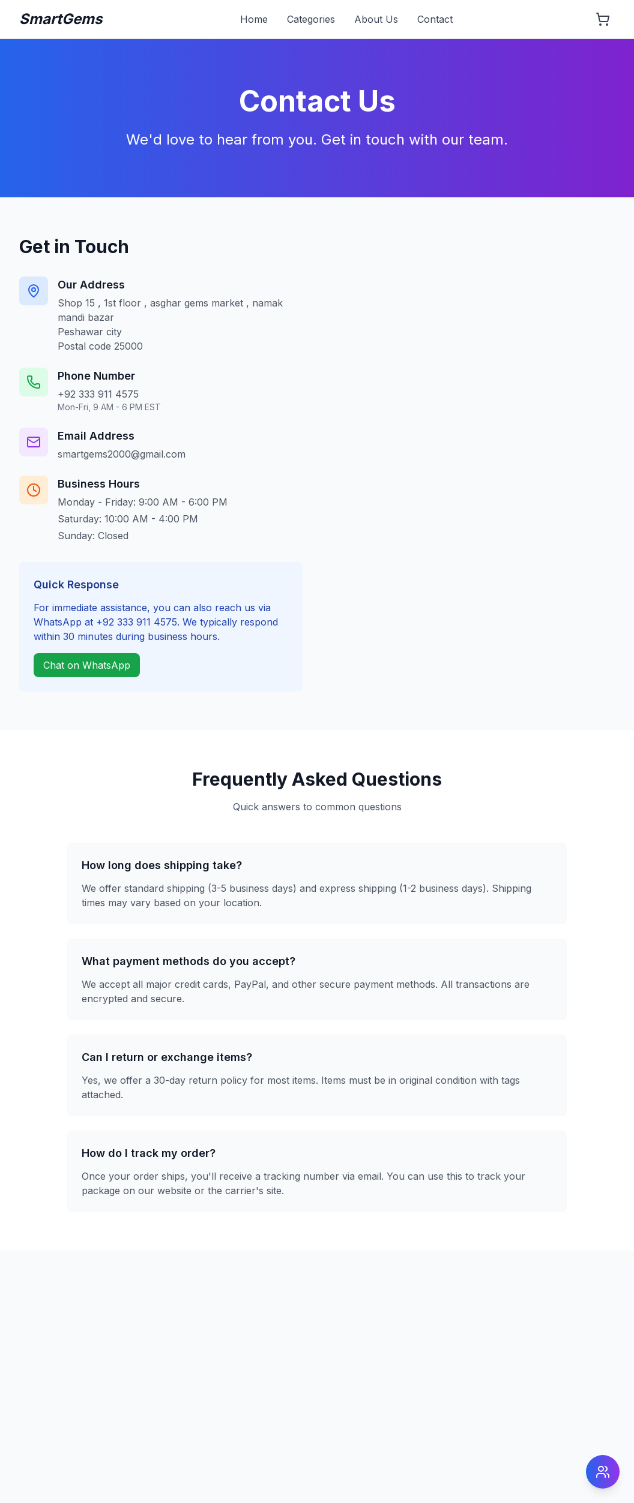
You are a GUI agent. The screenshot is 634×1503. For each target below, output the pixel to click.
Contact (435, 19)
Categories (311, 19)
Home (254, 19)
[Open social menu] (603, 1472)
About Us (376, 19)
